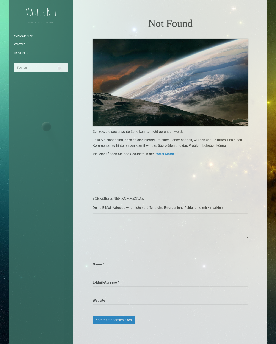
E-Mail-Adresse (106, 282)
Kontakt (19, 44)
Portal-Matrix (23, 35)
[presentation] (125, 250)
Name (98, 264)
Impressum (21, 53)
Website (99, 300)
